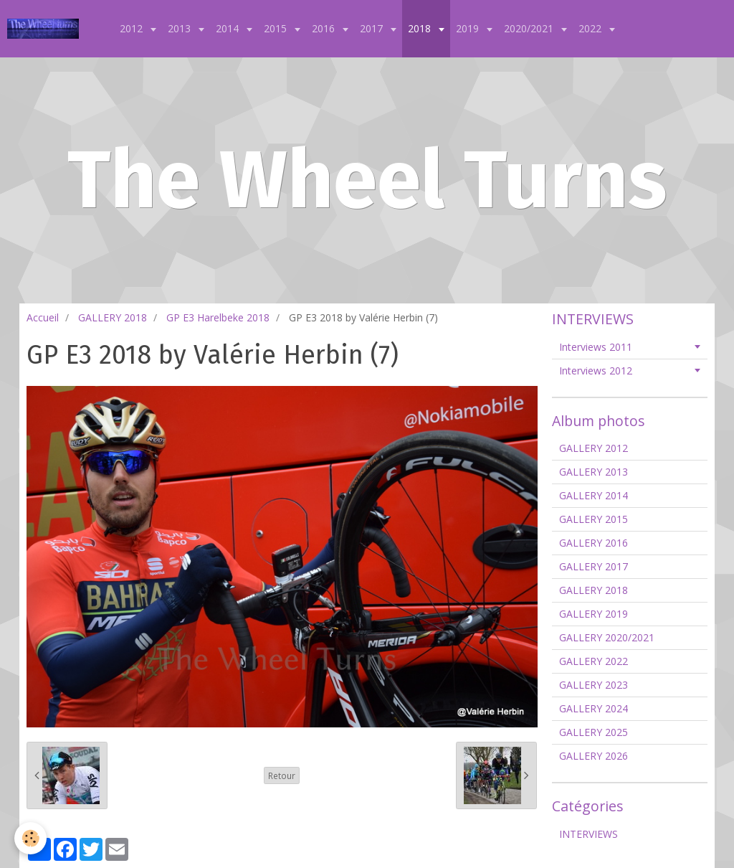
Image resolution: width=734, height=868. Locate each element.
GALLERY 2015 (593, 519)
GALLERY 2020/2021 (606, 637)
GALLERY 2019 (593, 614)
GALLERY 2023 (593, 685)
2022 (591, 28)
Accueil (43, 317)
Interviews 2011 (595, 347)
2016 (325, 28)
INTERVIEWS (588, 834)
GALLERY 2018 (112, 317)
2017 (373, 28)
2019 (469, 28)
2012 (133, 28)
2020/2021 (530, 28)
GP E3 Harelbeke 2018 (218, 317)
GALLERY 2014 (593, 495)
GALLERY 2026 (593, 756)
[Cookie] (30, 838)
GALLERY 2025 (593, 732)
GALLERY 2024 (593, 708)
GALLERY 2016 (593, 542)
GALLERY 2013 (593, 471)
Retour (281, 775)
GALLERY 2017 (593, 566)
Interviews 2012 (595, 370)
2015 (277, 28)
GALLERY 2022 (593, 661)
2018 (421, 28)
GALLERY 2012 (593, 448)
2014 (229, 28)
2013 (181, 28)
